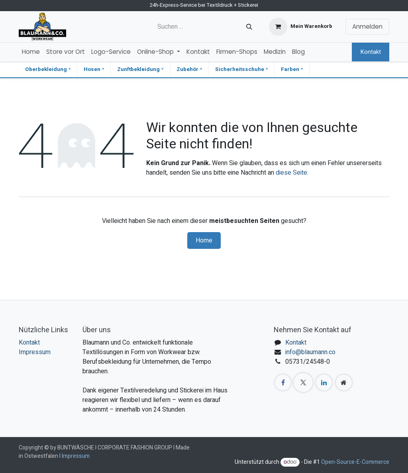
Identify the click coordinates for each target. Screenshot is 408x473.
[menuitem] (31, 52)
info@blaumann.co (310, 352)
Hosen (92, 69)
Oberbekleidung (46, 69)
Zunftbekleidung (138, 69)
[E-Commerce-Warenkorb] (301, 26)
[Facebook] (283, 382)
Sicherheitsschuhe (239, 69)
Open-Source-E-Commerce (355, 462)
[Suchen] (249, 27)
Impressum (35, 352)
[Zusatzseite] (344, 382)
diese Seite (291, 172)
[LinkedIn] (324, 382)
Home (204, 240)
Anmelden (367, 26)
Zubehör (187, 69)
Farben (290, 69)
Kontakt (370, 51)
